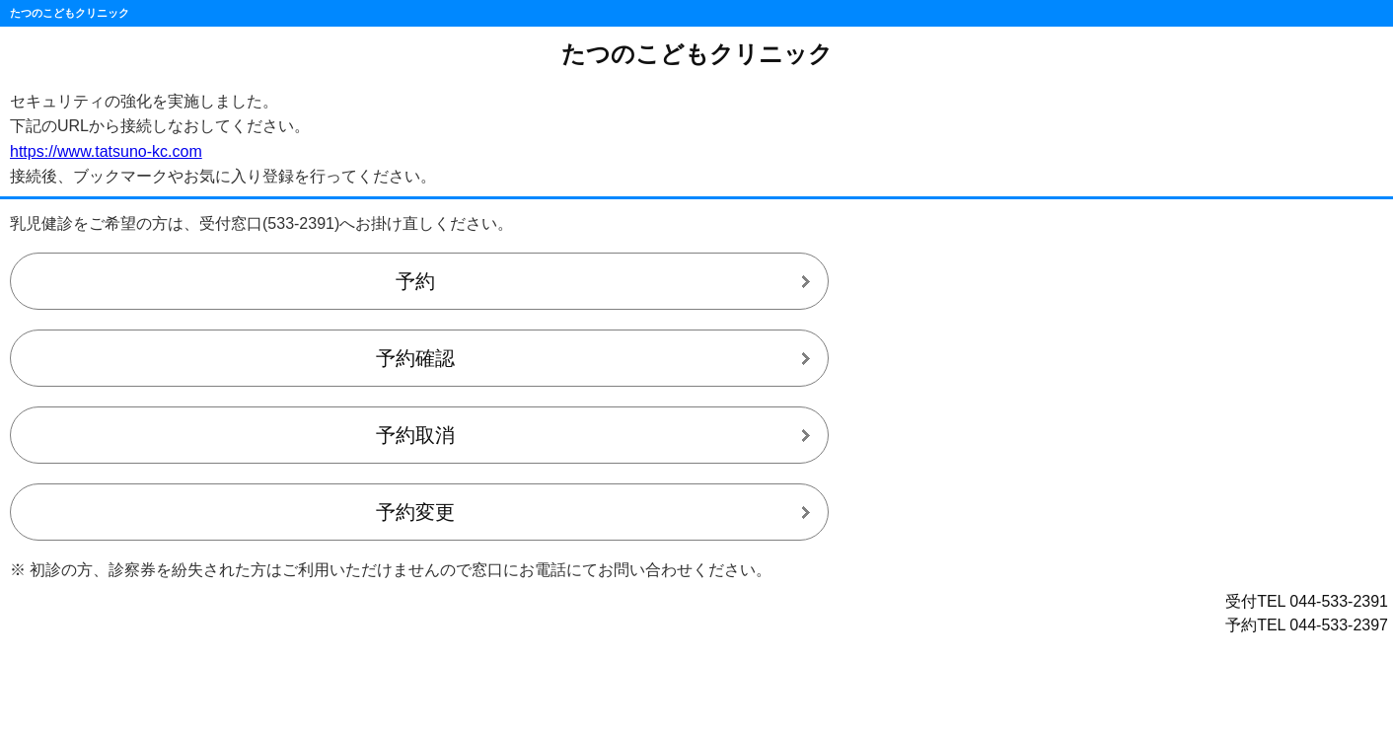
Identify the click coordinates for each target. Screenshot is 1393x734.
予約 (415, 281)
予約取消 (415, 435)
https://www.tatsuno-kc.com (106, 151)
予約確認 (415, 358)
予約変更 (415, 512)
